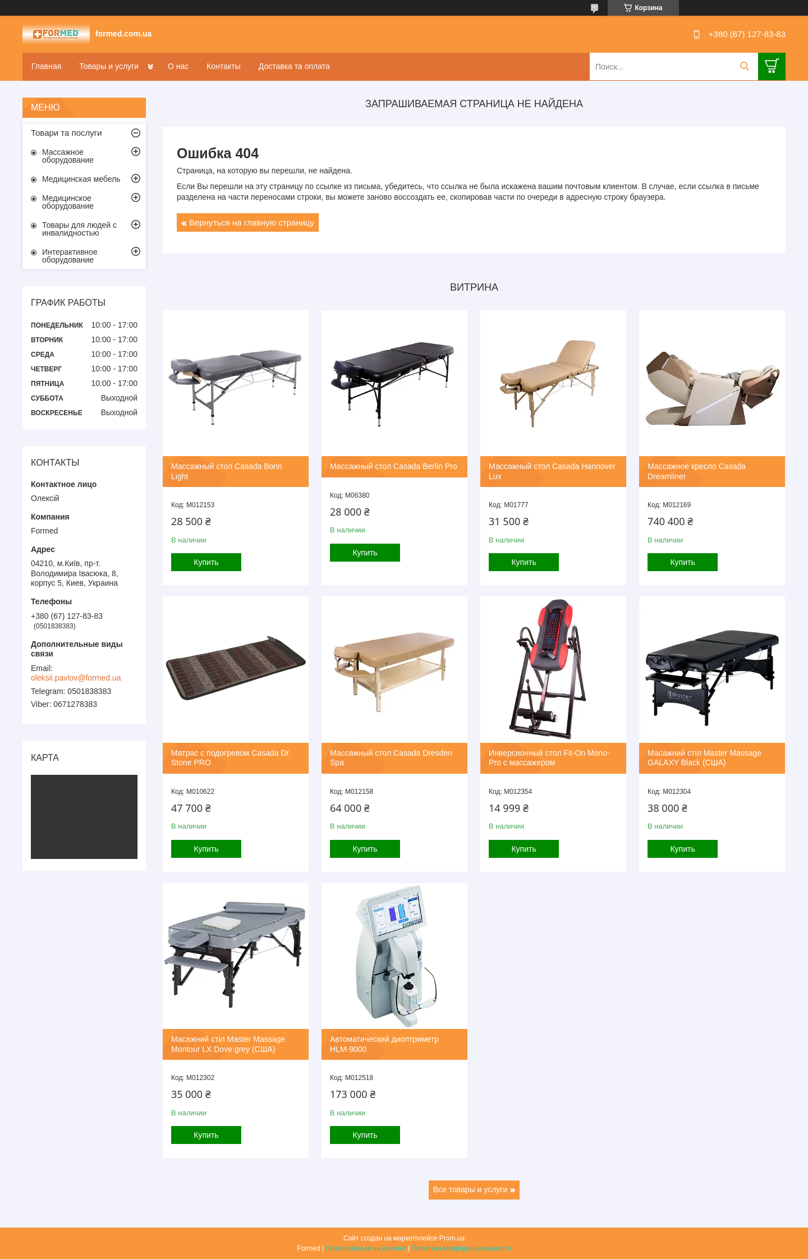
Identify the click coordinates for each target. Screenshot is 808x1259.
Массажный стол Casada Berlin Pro (393, 466)
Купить (206, 562)
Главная (46, 66)
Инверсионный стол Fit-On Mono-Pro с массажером (549, 758)
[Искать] (744, 66)
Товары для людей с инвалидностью (79, 228)
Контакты (223, 66)
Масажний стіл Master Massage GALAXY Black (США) (704, 758)
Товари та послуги (66, 132)
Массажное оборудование (68, 156)
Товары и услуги (109, 66)
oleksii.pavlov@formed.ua (76, 677)
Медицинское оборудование (68, 202)
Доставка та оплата (294, 66)
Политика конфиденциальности (461, 1248)
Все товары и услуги (470, 1189)
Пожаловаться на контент (365, 1248)
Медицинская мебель (81, 178)
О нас (178, 66)
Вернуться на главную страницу (251, 222)
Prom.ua (452, 1238)
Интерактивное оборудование (70, 255)
